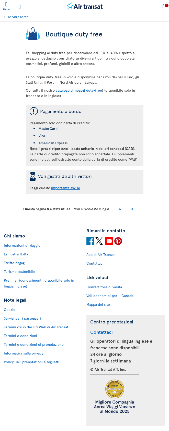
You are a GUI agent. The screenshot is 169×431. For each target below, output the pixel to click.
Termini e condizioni (20, 335)
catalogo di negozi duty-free (79, 90)
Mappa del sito (98, 304)
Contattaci (95, 263)
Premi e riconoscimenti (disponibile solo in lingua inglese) (39, 283)
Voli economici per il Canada (109, 295)
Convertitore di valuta (104, 286)
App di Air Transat (100, 254)
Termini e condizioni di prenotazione (34, 344)
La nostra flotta (16, 254)
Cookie (9, 309)
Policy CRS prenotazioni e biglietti (31, 361)
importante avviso (65, 187)
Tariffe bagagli (15, 262)
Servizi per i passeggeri (22, 318)
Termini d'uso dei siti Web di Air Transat (36, 326)
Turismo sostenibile (19, 271)
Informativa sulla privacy (23, 353)
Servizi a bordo (18, 17)
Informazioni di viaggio (22, 245)
